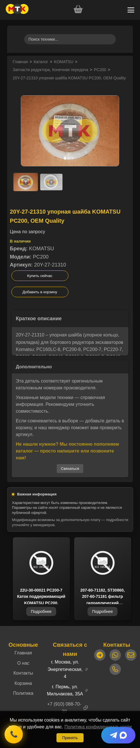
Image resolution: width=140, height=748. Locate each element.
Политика (23, 693)
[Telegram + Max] (118, 735)
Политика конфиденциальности (98, 726)
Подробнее (41, 611)
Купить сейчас (39, 276)
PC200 (100, 69)
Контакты (23, 673)
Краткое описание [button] (39, 318)
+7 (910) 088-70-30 (64, 708)
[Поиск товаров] (70, 39)
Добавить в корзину (40, 292)
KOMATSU (63, 61)
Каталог (41, 61)
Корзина (23, 683)
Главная (20, 61)
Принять (70, 737)
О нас (23, 663)
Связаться (70, 468)
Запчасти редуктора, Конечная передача (50, 69)
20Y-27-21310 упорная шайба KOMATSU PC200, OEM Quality (69, 78)
